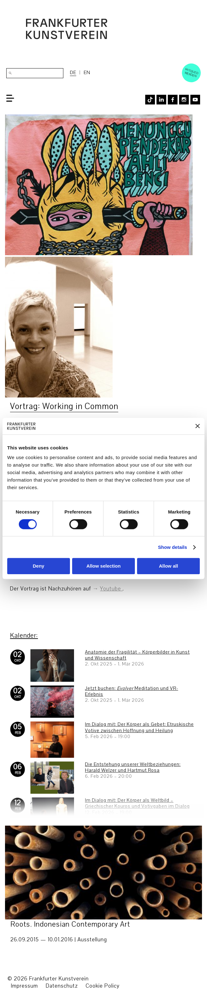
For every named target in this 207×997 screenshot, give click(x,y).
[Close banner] (197, 426)
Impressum (24, 985)
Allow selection (103, 566)
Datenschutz (62, 985)
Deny (38, 566)
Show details (172, 547)
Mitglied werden (191, 72)
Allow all (168, 566)
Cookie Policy (102, 985)
